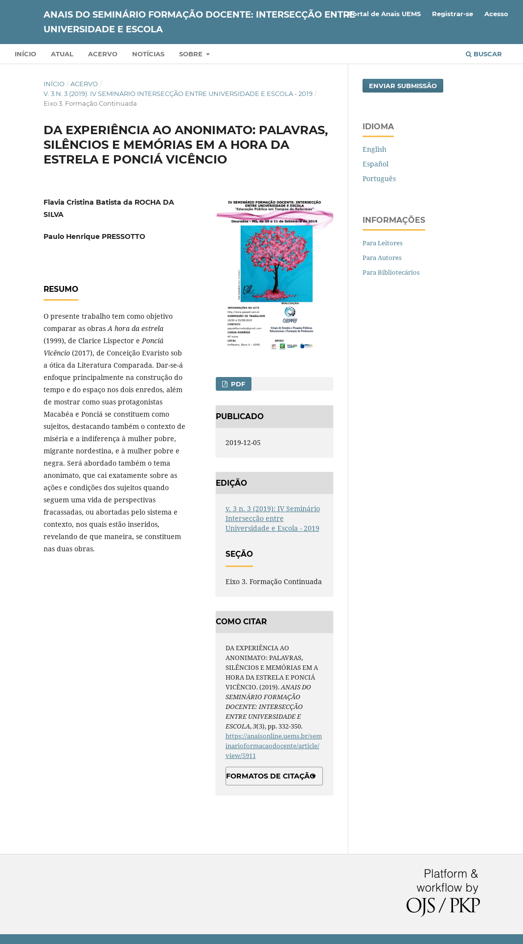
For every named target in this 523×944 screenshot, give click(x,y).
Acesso (496, 14)
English (375, 149)
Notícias (148, 54)
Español (375, 163)
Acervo (102, 54)
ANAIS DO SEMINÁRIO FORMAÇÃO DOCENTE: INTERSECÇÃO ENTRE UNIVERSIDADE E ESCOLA (199, 22)
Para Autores (382, 257)
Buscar (484, 54)
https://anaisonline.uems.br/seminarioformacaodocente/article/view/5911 (274, 746)
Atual (62, 54)
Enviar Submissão (403, 86)
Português (379, 178)
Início (25, 54)
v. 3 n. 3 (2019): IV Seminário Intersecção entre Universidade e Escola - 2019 (178, 93)
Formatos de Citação (271, 776)
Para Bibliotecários (391, 272)
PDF (237, 384)
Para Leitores (383, 242)
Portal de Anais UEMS (384, 14)
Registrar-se (452, 14)
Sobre (192, 54)
